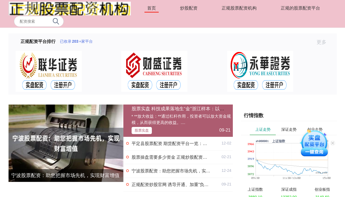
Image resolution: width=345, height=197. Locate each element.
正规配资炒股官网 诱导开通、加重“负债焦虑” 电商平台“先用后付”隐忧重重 (204, 184)
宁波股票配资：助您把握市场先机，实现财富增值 (65, 175)
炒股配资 (189, 8)
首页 (151, 8)
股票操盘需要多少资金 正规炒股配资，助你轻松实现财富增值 (191, 157)
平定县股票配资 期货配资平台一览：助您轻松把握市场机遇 (189, 143)
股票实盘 (142, 130)
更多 (324, 42)
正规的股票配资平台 (300, 8)
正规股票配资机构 (239, 8)
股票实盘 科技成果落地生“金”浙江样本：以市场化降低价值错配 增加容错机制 (211, 108)
